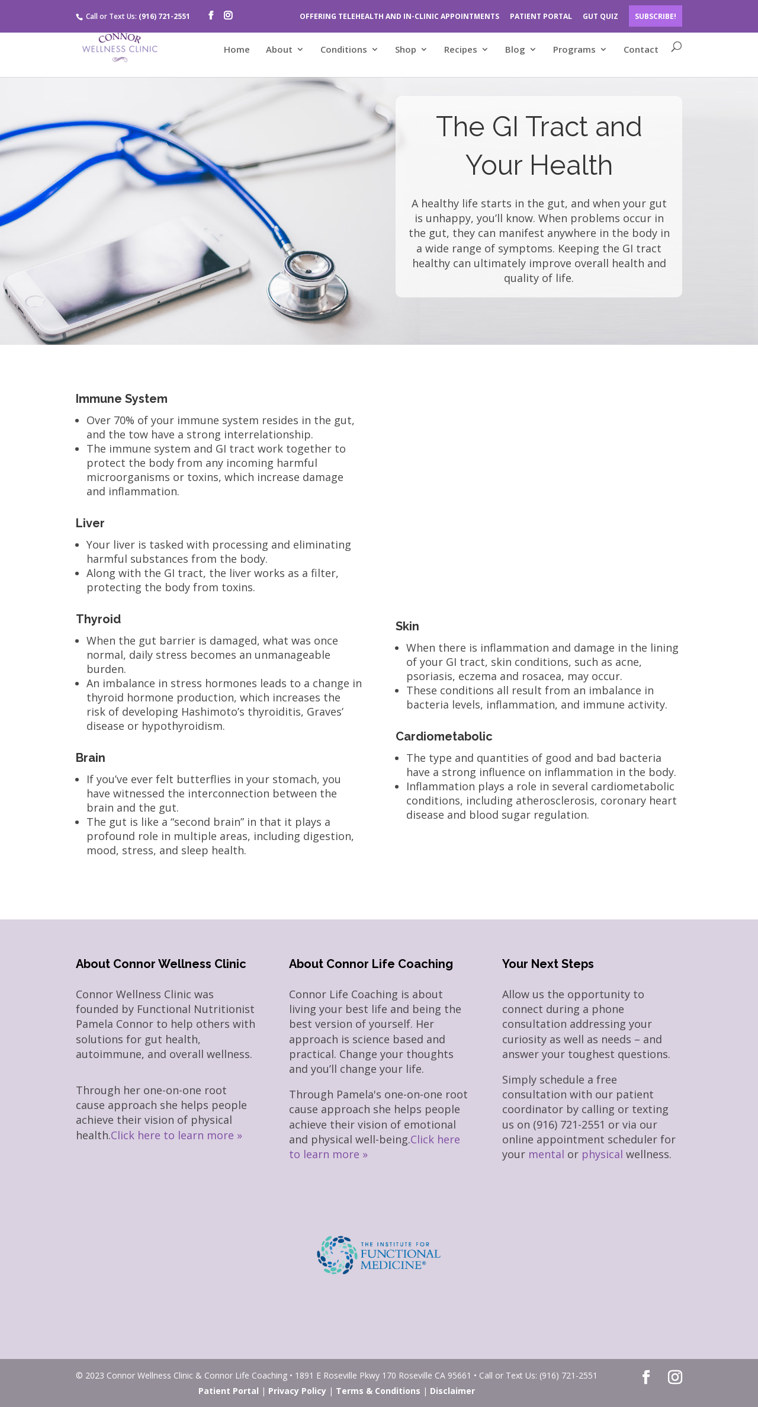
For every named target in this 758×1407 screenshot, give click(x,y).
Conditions (343, 50)
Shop (405, 50)
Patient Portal (228, 1390)
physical (602, 1154)
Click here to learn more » (176, 1135)
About (279, 50)
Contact (641, 50)
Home (237, 50)
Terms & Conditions (378, 1390)
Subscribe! (655, 16)
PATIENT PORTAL (541, 16)
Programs (574, 50)
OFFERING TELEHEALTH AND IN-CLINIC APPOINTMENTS (399, 16)
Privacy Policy (297, 1390)
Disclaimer (452, 1390)
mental (546, 1154)
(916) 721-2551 (164, 16)
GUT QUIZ (600, 16)
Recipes (460, 50)
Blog (515, 50)
